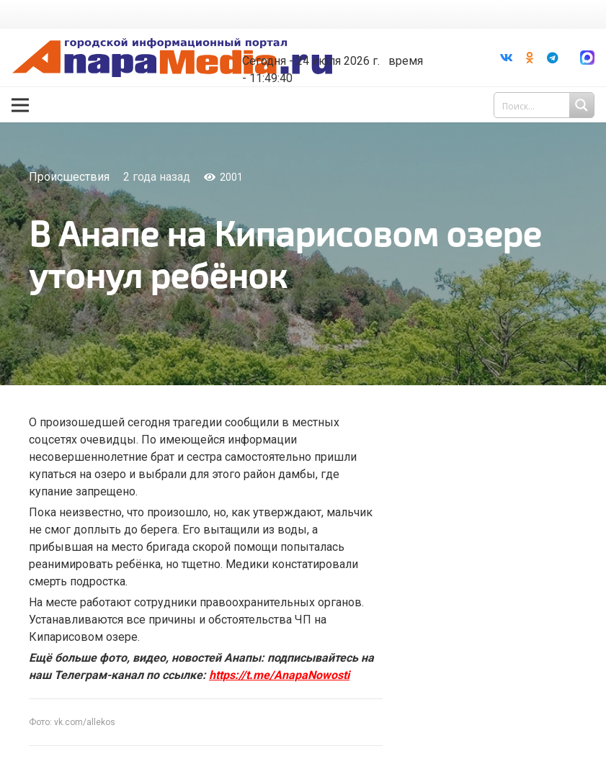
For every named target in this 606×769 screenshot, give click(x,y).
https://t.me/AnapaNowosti (279, 675)
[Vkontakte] (506, 57)
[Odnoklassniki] (529, 57)
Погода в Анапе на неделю (329, 37)
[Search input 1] (545, 105)
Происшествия (69, 177)
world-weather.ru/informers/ (329, 50)
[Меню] (20, 105)
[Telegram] (552, 57)
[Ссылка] (172, 58)
